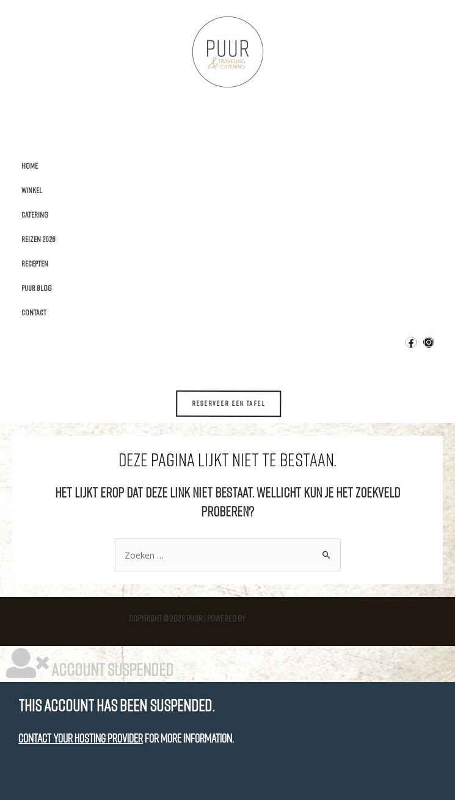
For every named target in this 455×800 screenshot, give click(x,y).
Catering (34, 214)
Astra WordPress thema (286, 618)
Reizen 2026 (38, 239)
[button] (236, 404)
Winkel (31, 190)
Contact (33, 312)
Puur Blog (36, 288)
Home (29, 166)
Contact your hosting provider (80, 738)
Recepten (34, 263)
